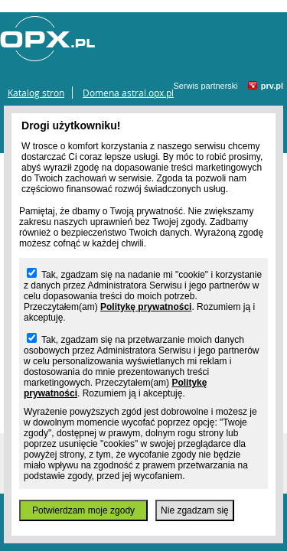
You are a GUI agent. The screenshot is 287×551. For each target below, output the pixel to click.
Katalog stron (36, 92)
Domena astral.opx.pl (128, 92)
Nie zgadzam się (195, 510)
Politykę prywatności (145, 307)
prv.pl (272, 85)
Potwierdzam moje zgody (83, 510)
